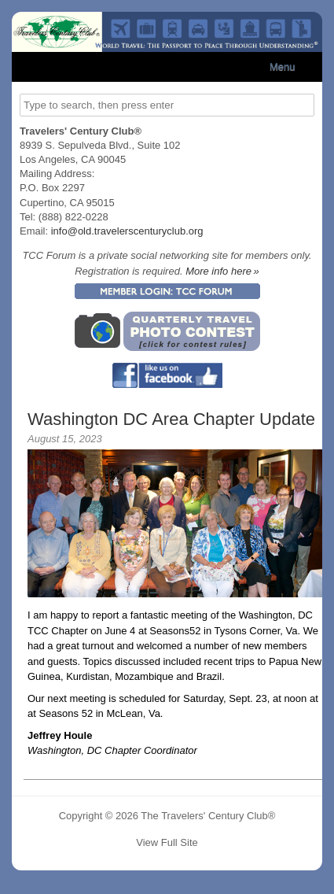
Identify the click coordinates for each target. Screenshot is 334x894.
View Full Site (167, 842)
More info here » (222, 271)
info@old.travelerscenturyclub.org (127, 231)
